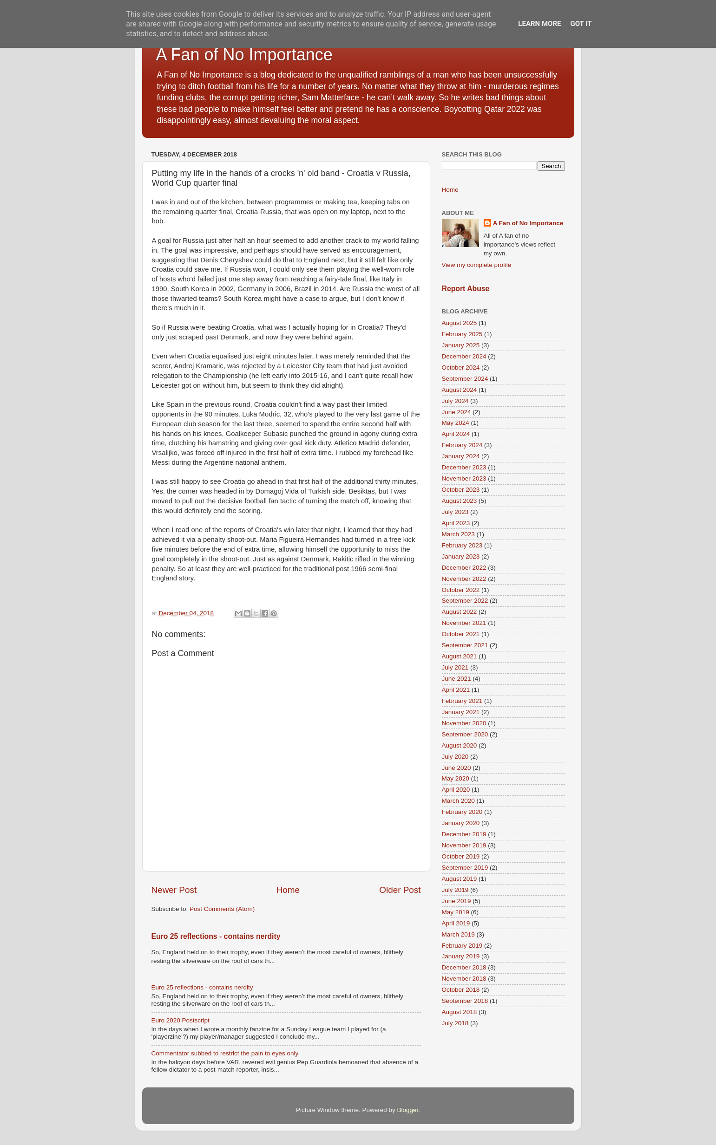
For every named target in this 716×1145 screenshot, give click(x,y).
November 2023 (464, 478)
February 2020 (462, 811)
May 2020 (455, 778)
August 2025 (459, 322)
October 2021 (461, 634)
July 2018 (455, 1023)
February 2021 (462, 700)
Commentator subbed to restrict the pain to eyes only (225, 1053)
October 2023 (461, 489)
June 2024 (456, 412)
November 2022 (464, 578)
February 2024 (462, 445)
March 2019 (458, 934)
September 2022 (465, 600)
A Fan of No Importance (244, 54)
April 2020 (456, 789)
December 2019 (464, 834)
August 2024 (459, 389)
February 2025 (462, 334)
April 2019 (456, 923)
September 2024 (465, 378)
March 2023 (458, 534)
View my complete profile (477, 264)
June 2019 (456, 901)
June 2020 (456, 767)
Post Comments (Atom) (222, 908)
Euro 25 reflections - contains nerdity (216, 936)
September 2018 (465, 1000)
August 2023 (459, 500)
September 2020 (465, 734)
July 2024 (455, 400)
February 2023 (462, 545)
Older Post (399, 890)
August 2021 (459, 656)
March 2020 (458, 800)
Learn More (539, 24)
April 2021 (456, 689)
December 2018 (464, 967)
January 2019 (461, 956)
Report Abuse (466, 289)
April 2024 (456, 433)
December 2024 (464, 356)
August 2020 (459, 745)
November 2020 (464, 723)
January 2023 (461, 556)
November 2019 (464, 845)
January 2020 (461, 823)
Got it (580, 24)
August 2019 (459, 878)
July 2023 (455, 511)
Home (288, 890)
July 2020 (455, 756)
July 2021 (455, 667)
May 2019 (455, 912)
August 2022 (459, 611)
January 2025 (461, 345)
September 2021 (465, 645)
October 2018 (461, 989)
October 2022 (461, 589)
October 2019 (461, 856)
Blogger (408, 1109)
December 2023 (464, 467)
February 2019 (462, 945)
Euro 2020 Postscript (180, 1020)
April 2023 (456, 523)
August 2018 (459, 1011)
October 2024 (461, 367)
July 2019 (455, 889)
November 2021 (464, 622)
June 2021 (456, 678)
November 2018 (464, 978)
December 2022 (464, 567)
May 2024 (455, 422)
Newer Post (174, 890)
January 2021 (461, 712)
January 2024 (461, 456)
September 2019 (465, 867)
